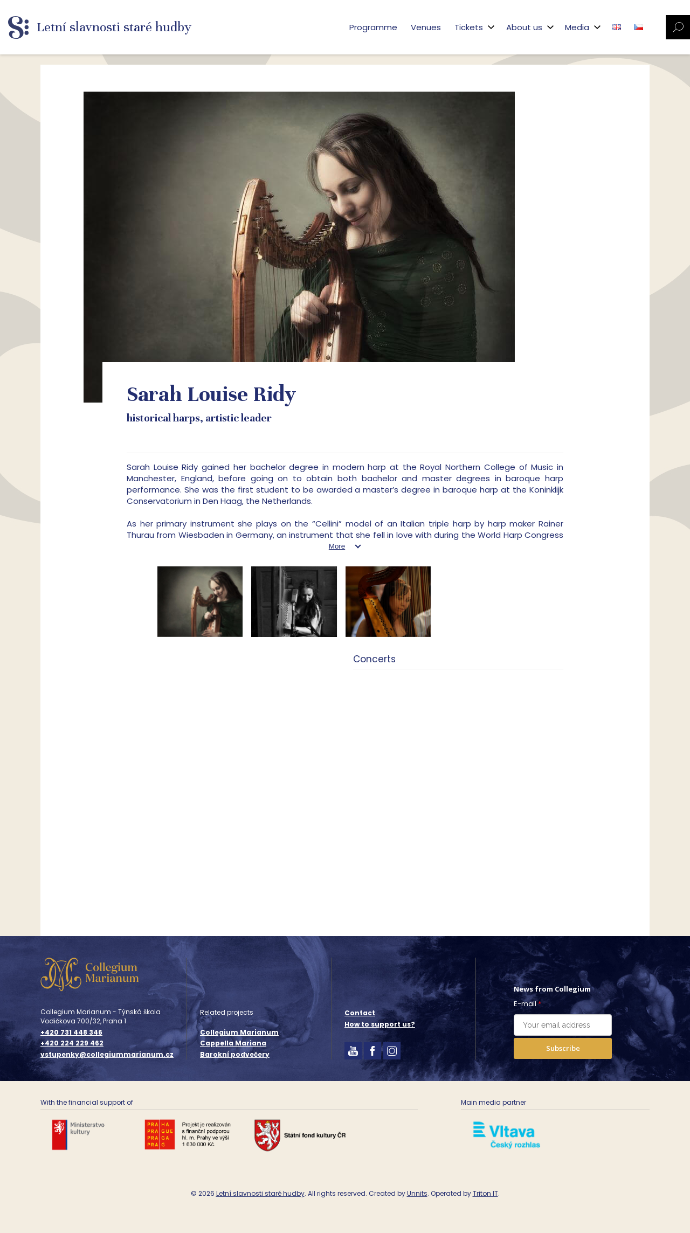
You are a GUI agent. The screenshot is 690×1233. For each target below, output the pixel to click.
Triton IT (485, 1193)
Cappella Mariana (233, 1043)
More (337, 546)
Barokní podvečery (235, 1054)
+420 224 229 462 (72, 1043)
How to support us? (379, 1024)
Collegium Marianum (239, 1032)
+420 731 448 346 (71, 1032)
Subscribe (563, 1048)
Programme (373, 27)
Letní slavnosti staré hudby (260, 1193)
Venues (426, 27)
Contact (359, 1012)
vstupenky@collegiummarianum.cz (107, 1054)
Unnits (417, 1193)
